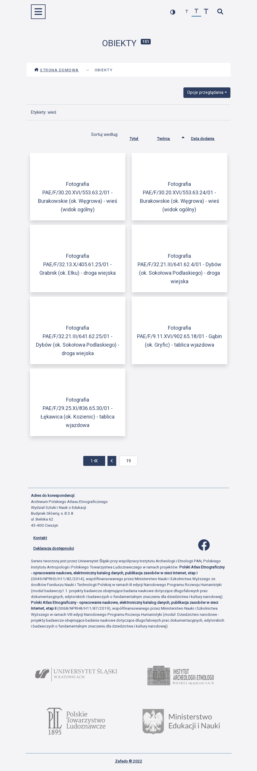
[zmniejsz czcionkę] (187, 12)
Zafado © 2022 (128, 761)
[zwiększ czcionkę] (206, 12)
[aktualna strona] (128, 461)
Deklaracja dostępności (53, 548)
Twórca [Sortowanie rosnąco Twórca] (168, 137)
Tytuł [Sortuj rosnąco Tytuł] (138, 137)
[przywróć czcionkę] (196, 12)
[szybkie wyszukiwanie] (220, 12)
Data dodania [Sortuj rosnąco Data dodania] (207, 137)
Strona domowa (56, 70)
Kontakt (40, 537)
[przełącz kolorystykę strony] (173, 12)
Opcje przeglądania (205, 92)
